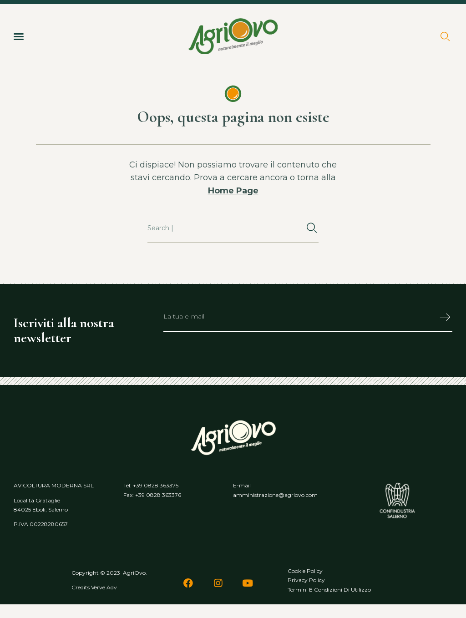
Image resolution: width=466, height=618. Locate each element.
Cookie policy (305, 570)
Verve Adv (104, 587)
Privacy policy (306, 580)
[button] (18, 36)
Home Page (233, 191)
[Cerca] (312, 228)
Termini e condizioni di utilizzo (329, 589)
